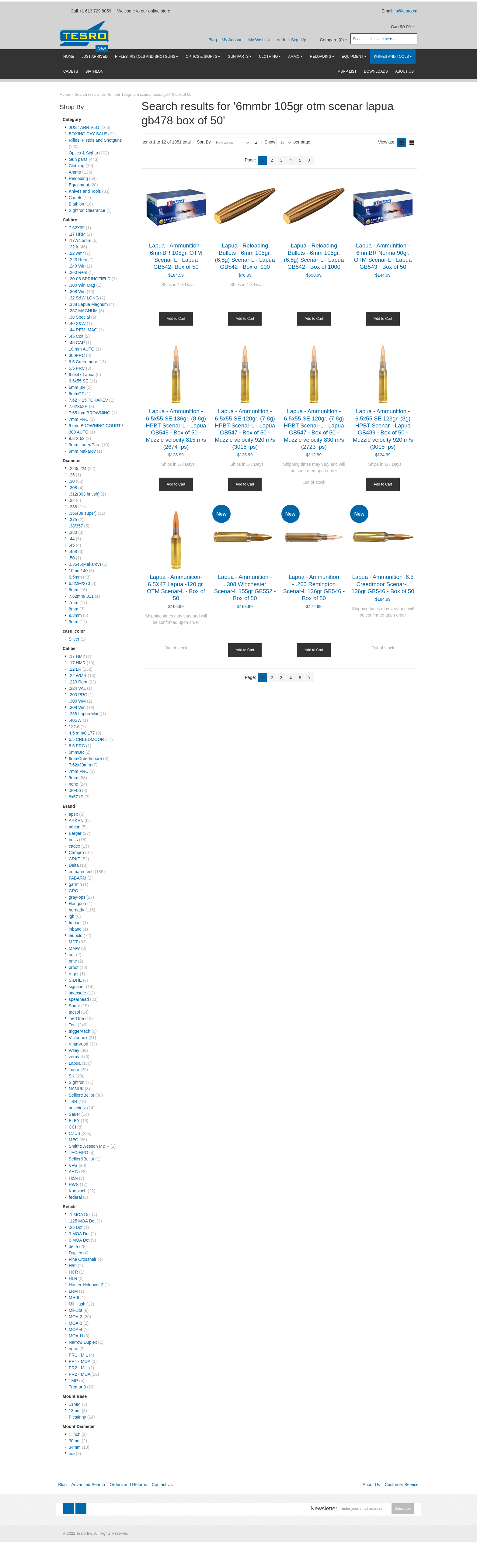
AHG (73, 1171)
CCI (72, 1127)
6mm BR (77, 387)
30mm (75, 1440)
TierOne (76, 1018)
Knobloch (77, 1190)
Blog (212, 39)
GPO (73, 890)
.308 (73, 487)
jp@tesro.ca (406, 11)
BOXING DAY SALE (88, 133)
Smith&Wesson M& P (89, 1146)
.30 (72, 481)
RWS (73, 1184)
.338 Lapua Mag (84, 713)
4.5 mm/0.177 (82, 733)
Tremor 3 (77, 1387)
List (411, 142)
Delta (74, 865)
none (73, 784)
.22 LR (75, 669)
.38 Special (79, 317)
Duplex (75, 1252)
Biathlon (76, 204)
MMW (74, 948)
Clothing (76, 165)
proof (73, 967)
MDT (73, 941)
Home (65, 94)
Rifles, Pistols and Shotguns (95, 140)
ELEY (74, 1120)
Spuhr (74, 1005)
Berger (75, 833)
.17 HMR (77, 662)
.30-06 (75, 790)
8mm (73, 609)
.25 (72, 474)
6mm (73, 589)
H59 (73, 1265)
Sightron (77, 1082)
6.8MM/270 (79, 583)
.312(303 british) (84, 494)
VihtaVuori (78, 1044)
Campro (76, 852)
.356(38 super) (82, 513)
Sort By (204, 142)
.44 (72, 538)
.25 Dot (75, 1227)
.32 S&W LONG (84, 298)
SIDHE (75, 980)
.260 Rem (78, 272)
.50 (72, 557)
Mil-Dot (75, 1310)
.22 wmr (76, 253)
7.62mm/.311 (81, 596)
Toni (73, 1024)
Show (270, 142)
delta (73, 1246)
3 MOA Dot (79, 1233)
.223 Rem (78, 259)
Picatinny (77, 1417)
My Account (233, 39)
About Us (371, 1484)
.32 (72, 500)
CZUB (74, 1133)
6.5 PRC (77, 368)
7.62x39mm (80, 764)
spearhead (79, 999)
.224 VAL (77, 688)
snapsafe (77, 993)
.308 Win (77, 291)
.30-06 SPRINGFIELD (89, 278)
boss (73, 839)
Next (309, 160)
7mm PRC (79, 419)
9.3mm (75, 615)
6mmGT (76, 393)
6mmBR (76, 752)
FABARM (77, 878)
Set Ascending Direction (256, 142)
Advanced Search (88, 1484)
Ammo (75, 172)
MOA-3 (75, 1323)
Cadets (75, 197)
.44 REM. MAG (83, 329)
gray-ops (77, 897)
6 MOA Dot (79, 1240)
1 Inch (74, 1434)
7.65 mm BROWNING (89, 412)
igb (72, 916)
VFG (73, 1165)
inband (75, 929)
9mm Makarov (82, 451)
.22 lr (73, 246)
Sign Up (298, 39)
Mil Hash (77, 1304)
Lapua (75, 1063)
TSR (73, 1101)
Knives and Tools (85, 191)
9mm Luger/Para (84, 444)
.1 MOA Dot (80, 1214)
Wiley (74, 1050)
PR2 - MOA (79, 1374)
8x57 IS (76, 796)
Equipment (79, 184)
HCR (73, 1272)
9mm (73, 621)
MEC (73, 1139)
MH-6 (74, 1297)
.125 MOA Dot (82, 1221)
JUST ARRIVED (84, 127)
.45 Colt (76, 336)
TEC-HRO (78, 1152)
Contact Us (162, 1484)
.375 (73, 519)
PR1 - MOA (79, 1361)
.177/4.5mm (80, 240)
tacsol (74, 1012)
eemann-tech (81, 871)
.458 (73, 551)
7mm (73, 602)
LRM (73, 1291)
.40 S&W (77, 323)
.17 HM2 (77, 656)
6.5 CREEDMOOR (86, 739)
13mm (75, 1410)
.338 (73, 506)
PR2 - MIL (78, 1367)
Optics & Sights (83, 152)
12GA (74, 726)
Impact (75, 922)
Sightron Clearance (87, 210)
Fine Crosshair (82, 1259)
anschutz (77, 1107)
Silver (74, 639)
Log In (280, 39)
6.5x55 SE (79, 381)
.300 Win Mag (82, 285)
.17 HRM (77, 234)
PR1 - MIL (78, 1355)
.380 (73, 532)
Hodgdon (77, 903)
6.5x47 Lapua (82, 374)
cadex (74, 846)
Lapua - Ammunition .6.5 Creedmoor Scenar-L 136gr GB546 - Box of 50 (382, 584)
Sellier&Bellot (81, 1095)
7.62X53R (78, 406)
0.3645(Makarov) (85, 564)
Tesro (74, 1069)
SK (72, 1076)
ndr (72, 954)
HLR (73, 1278)
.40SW (75, 720)
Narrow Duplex (83, 1342)
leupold (75, 935)
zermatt (76, 1056)
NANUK (76, 1088)
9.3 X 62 (77, 438)
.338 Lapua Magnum (88, 304)
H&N (73, 1178)
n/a (72, 1453)
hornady (76, 910)
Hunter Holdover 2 (86, 1284)
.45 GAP (77, 342)
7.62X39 (77, 227)
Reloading (78, 178)
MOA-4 (75, 1329)
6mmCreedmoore (85, 758)
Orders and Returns (128, 1484)
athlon (74, 827)
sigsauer (77, 986)
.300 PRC (78, 694)
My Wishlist (259, 39)
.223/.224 (77, 468)
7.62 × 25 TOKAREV (88, 400)
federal (75, 1197)
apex (73, 814)
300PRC (77, 355)
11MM (75, 1404)
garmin (75, 884)
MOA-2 (75, 1316)
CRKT (74, 858)
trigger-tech (79, 1031)
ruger (74, 973)
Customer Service (402, 1484)
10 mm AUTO (82, 349)
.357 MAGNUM (83, 310)
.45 (72, 545)
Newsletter (324, 1508)
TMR (73, 1380)
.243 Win (77, 266)
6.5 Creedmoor (83, 361)
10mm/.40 (78, 570)
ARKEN (76, 820)
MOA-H (76, 1335)
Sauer (74, 1114)
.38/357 (76, 526)
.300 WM (77, 701)
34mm (75, 1447)
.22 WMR (77, 675)
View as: (386, 142)
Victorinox (78, 1037)
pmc (73, 961)
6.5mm (75, 577)
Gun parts (78, 159)
